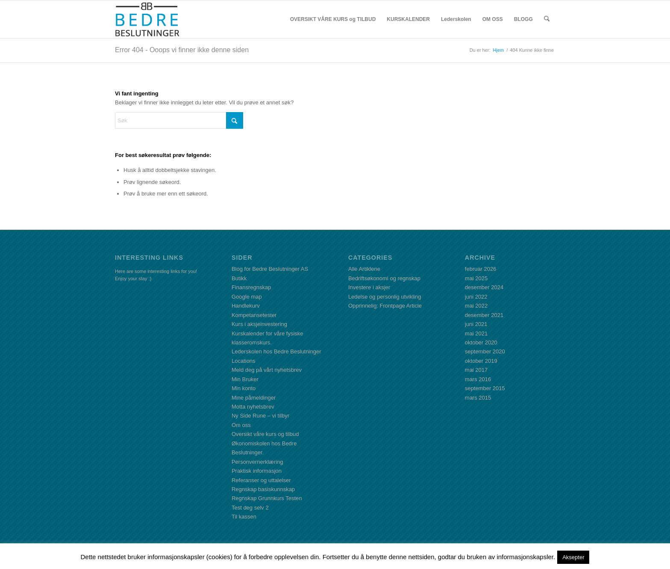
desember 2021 (484, 315)
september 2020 (485, 351)
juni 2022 (476, 296)
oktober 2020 (481, 342)
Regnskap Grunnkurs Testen (267, 498)
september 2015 (485, 388)
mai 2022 (476, 305)
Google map (247, 296)
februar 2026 (481, 269)
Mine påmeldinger (254, 397)
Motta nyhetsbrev (253, 406)
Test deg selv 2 (250, 507)
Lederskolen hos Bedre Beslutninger (276, 351)
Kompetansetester (254, 315)
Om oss (241, 425)
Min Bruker (245, 379)
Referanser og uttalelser (261, 480)
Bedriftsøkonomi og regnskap (384, 278)
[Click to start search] (234, 120)
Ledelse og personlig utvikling (384, 296)
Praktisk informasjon (257, 471)
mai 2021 (476, 333)
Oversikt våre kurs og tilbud (265, 434)
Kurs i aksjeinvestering (259, 324)
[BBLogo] (148, 19)
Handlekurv (246, 305)
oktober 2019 (481, 361)
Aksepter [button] (573, 557)
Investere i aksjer (369, 287)
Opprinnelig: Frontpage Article (385, 305)
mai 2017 (476, 370)
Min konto (244, 388)
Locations (244, 361)
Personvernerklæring (257, 462)
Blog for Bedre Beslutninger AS (270, 269)
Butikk (239, 278)
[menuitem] (333, 19)
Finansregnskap (251, 287)
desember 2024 (484, 287)
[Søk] (546, 19)
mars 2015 (478, 397)
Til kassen (244, 516)
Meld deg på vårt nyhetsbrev (267, 370)
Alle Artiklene (364, 269)
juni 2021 (476, 324)
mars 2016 (478, 379)
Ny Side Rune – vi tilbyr (260, 415)
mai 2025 (476, 278)
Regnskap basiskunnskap (263, 489)
